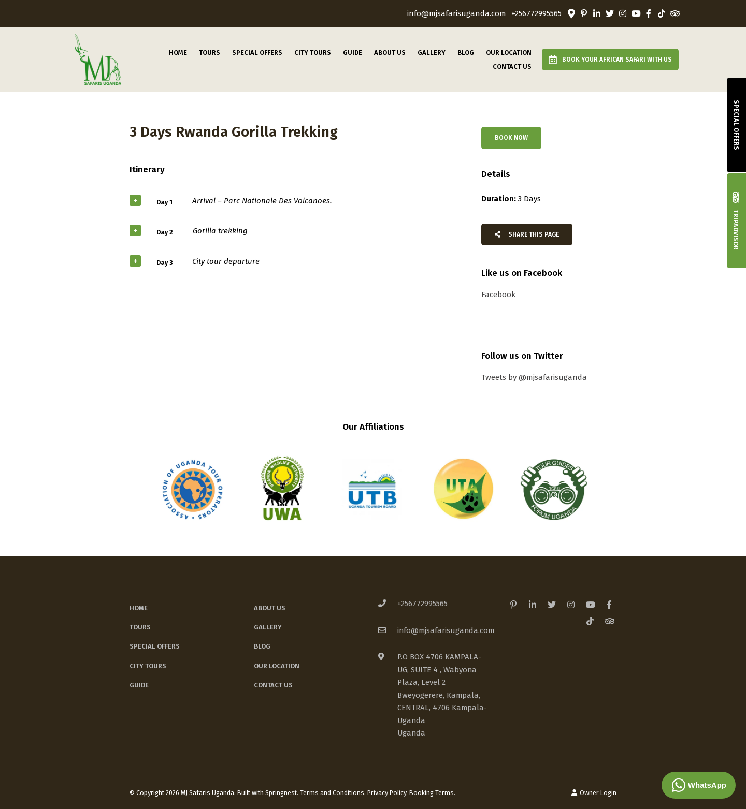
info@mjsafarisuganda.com (456, 14)
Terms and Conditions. (333, 793)
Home (178, 52)
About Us (390, 52)
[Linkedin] (597, 13)
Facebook (498, 294)
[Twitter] (610, 13)
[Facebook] (648, 13)
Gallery (432, 52)
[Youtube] (636, 13)
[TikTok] (661, 13)
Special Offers (257, 52)
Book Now (511, 137)
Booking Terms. (432, 793)
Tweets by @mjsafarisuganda (534, 377)
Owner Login (593, 793)
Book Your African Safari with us (610, 59)
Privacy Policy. (387, 793)
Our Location (509, 52)
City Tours (312, 52)
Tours (209, 52)
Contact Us (512, 66)
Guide (352, 52)
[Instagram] (623, 13)
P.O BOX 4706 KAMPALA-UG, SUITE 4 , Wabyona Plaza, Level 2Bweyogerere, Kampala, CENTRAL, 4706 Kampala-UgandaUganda (442, 695)
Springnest (281, 793)
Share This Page (527, 234)
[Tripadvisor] (674, 13)
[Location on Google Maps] (571, 13)
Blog (465, 52)
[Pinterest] (584, 13)
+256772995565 (536, 14)
